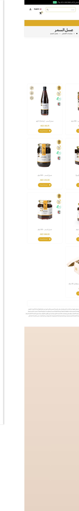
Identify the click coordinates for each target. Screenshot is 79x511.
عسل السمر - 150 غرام (59, 229)
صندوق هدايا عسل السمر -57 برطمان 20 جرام (58, 284)
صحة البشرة (70, 72)
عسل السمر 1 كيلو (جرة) (58, 175)
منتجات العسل (42, 33)
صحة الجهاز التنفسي (68, 67)
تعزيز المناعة (70, 62)
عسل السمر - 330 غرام (20, 229)
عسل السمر (30, 33)
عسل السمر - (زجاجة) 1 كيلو (20, 121)
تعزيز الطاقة (70, 59)
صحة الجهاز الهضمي (67, 64)
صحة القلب (71, 69)
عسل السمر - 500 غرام (20, 175)
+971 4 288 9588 (41, 2)
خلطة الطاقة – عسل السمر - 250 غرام (59, 121)
